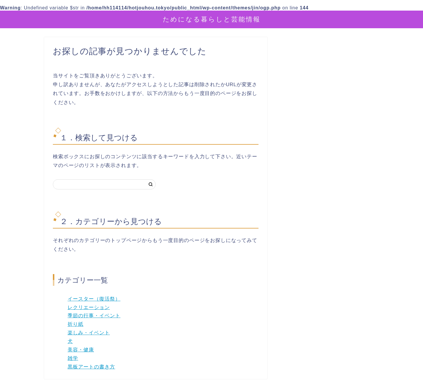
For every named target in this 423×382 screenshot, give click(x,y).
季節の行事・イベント (94, 315)
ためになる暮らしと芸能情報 (212, 19)
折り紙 (75, 324)
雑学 (73, 358)
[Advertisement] (330, 176)
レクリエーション (89, 307)
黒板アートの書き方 (91, 367)
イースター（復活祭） (94, 299)
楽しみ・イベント (89, 333)
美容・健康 (81, 350)
